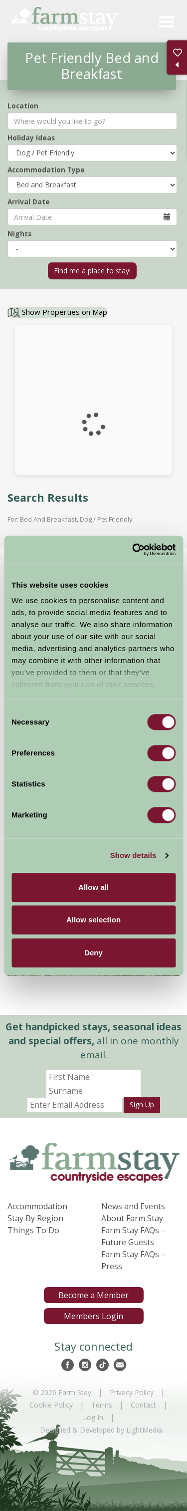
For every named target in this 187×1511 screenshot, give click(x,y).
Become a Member (93, 1295)
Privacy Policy (132, 1392)
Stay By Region (35, 1218)
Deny (93, 952)
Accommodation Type (46, 169)
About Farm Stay (132, 1218)
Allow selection (93, 919)
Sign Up (142, 1104)
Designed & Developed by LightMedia (101, 1430)
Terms (101, 1405)
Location (22, 105)
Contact (143, 1405)
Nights (19, 233)
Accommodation (37, 1206)
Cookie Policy (51, 1405)
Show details (133, 855)
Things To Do (33, 1230)
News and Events (133, 1206)
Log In (93, 1417)
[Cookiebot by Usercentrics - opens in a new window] (133, 549)
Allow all (93, 887)
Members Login (93, 1316)
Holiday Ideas (31, 137)
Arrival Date (28, 201)
